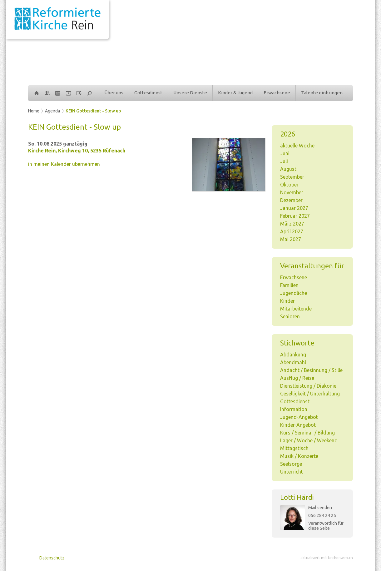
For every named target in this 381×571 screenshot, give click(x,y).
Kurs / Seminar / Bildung (307, 432)
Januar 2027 (294, 208)
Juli (284, 161)
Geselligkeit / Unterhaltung (310, 393)
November (291, 192)
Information (293, 409)
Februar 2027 (295, 215)
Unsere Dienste (190, 92)
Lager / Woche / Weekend (309, 440)
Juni (284, 153)
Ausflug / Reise (297, 377)
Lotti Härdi (297, 497)
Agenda (52, 110)
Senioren (290, 316)
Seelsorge (291, 463)
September (292, 176)
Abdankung (293, 354)
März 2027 (292, 223)
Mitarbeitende (296, 308)
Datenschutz (52, 557)
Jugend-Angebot (299, 417)
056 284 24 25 (322, 515)
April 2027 (291, 231)
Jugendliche (293, 292)
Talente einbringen (322, 92)
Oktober (289, 184)
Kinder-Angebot (298, 424)
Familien (289, 285)
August (288, 168)
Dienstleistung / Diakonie (308, 385)
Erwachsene (277, 92)
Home (33, 110)
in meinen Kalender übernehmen (64, 164)
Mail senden (320, 507)
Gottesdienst (148, 92)
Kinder (287, 300)
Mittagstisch (294, 448)
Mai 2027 (290, 239)
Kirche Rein (76, 150)
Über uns (113, 92)
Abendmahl (293, 362)
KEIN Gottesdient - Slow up (93, 110)
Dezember (291, 200)
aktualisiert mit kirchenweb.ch (326, 558)
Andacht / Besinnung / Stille (311, 370)
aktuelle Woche (297, 145)
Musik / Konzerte (299, 456)
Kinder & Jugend (235, 92)
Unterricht (291, 471)
